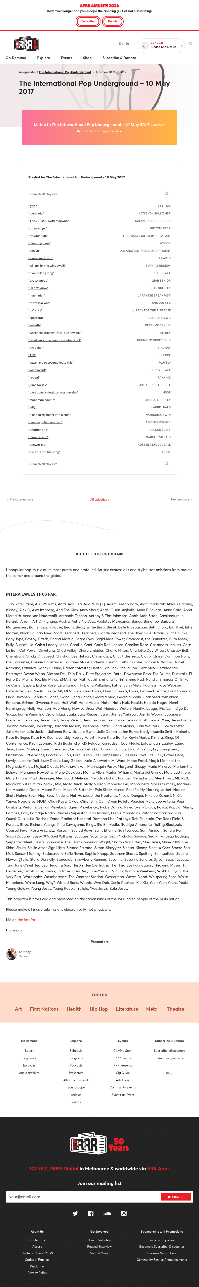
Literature (127, 1009)
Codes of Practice (37, 1260)
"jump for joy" (37, 385)
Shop (169, 1073)
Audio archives (29, 1073)
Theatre (175, 1009)
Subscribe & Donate (169, 1041)
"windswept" (37, 370)
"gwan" (33, 206)
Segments (29, 1058)
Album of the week (76, 1080)
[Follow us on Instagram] (124, 1214)
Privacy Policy (37, 1273)
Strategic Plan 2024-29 (37, 1253)
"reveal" (34, 377)
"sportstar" (36, 318)
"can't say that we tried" (45, 422)
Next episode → (182, 499)
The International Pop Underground (65, 72)
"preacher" (36, 348)
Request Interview (99, 1246)
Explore (76, 1041)
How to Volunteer (99, 1240)
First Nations (44, 1009)
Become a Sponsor (162, 1240)
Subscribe (88, 21)
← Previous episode (19, 499)
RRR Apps (158, 1168)
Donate (113, 21)
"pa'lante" (35, 310)
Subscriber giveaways (170, 1058)
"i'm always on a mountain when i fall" (54, 340)
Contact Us (37, 1240)
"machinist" (36, 295)
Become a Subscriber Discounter (161, 1246)
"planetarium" (38, 437)
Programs (76, 1058)
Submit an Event (123, 1095)
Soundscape (76, 1087)
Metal (152, 1009)
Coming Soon (122, 1051)
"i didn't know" (38, 288)
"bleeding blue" (39, 243)
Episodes (29, 1065)
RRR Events (123, 1058)
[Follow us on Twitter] (75, 1214)
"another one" (38, 430)
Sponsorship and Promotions (162, 1231)
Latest (29, 1051)
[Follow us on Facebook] (90, 1214)
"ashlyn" (34, 251)
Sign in (124, 43)
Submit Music (99, 1253)
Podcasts (76, 1065)
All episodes (99, 499)
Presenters (76, 1073)
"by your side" (38, 236)
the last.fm (26, 919)
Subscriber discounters (169, 1051)
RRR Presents (123, 1065)
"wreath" (34, 325)
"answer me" (37, 444)
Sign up (176, 1197)
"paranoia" (36, 213)
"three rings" (37, 228)
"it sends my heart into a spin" (49, 415)
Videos (76, 1102)
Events (123, 1041)
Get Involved (99, 1231)
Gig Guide (123, 1073)
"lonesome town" (40, 258)
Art (18, 1009)
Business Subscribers (161, 1253)
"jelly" (32, 407)
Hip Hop (99, 1009)
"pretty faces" (38, 280)
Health (74, 1009)
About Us (37, 1231)
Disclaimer (37, 1266)
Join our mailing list (99, 1183)
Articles (76, 1095)
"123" (32, 355)
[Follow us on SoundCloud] (107, 1214)
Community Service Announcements (162, 1260)
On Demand (29, 1041)
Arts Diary (123, 1080)
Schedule (76, 1051)
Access (37, 1246)
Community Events (123, 1087)
